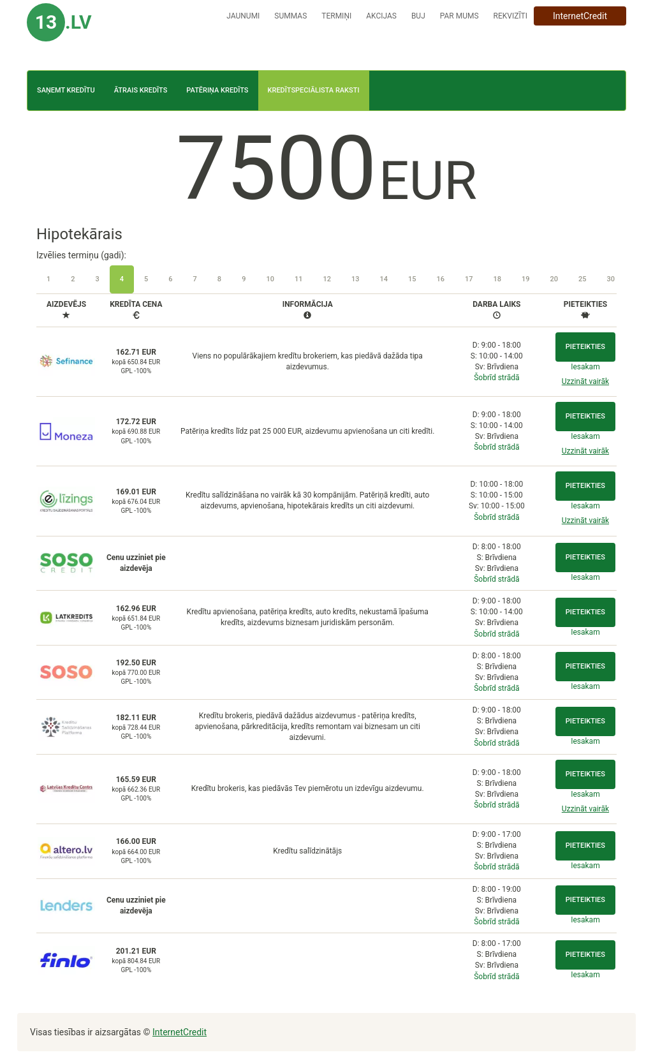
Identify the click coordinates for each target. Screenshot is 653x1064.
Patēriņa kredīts (217, 90)
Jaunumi (243, 15)
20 (554, 279)
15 (412, 279)
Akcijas (381, 15)
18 (498, 279)
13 (355, 279)
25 (582, 279)
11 (299, 279)
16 (440, 279)
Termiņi (336, 15)
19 (526, 279)
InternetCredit (580, 16)
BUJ (418, 15)
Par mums (459, 15)
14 (383, 279)
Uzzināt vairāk (585, 381)
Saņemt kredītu (66, 90)
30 (611, 279)
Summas (290, 15)
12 (327, 279)
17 (469, 279)
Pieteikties (585, 347)
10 (270, 279)
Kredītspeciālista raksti (314, 90)
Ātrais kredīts (141, 90)
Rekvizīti (510, 15)
